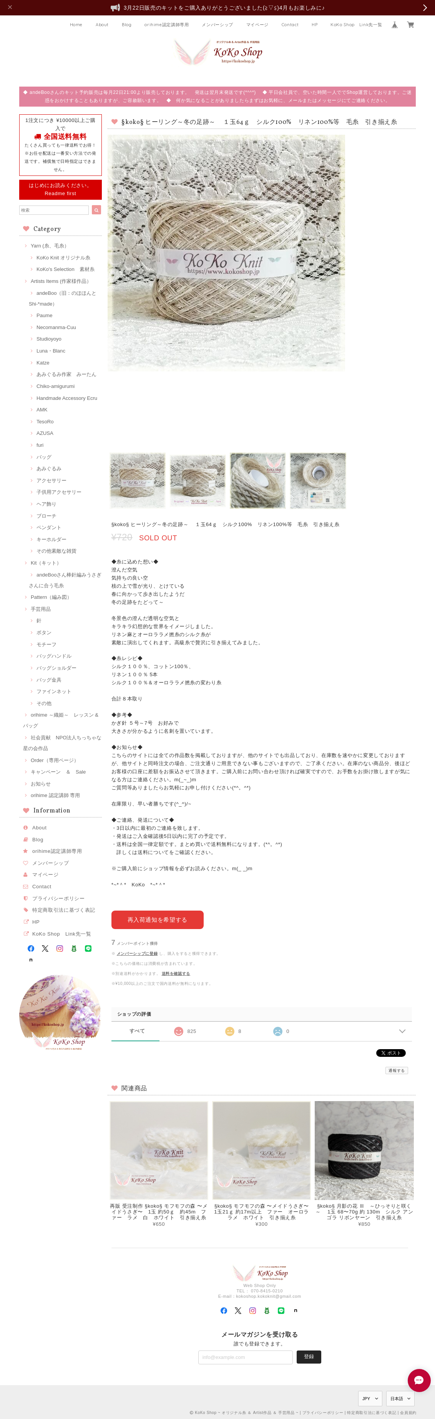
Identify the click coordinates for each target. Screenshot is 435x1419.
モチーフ (46, 644)
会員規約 (408, 1412)
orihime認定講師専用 (166, 24)
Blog (127, 24)
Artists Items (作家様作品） (61, 281)
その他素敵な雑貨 (56, 551)
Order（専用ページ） (55, 760)
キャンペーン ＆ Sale (58, 772)
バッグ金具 (49, 680)
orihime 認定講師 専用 (55, 795)
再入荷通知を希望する (157, 919)
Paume (45, 315)
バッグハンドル (54, 656)
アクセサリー (51, 480)
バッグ (44, 457)
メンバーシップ (217, 24)
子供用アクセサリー (59, 492)
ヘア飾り (46, 504)
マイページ (257, 24)
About (102, 24)
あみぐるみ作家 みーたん (66, 374)
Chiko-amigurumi (56, 386)
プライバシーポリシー (58, 898)
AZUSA (45, 433)
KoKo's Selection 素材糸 (66, 269)
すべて (137, 1030)
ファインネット (54, 691)
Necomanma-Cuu (56, 327)
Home (76, 24)
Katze (43, 363)
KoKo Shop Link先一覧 (356, 24)
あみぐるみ (49, 468)
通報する (397, 1070)
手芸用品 (41, 609)
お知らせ (41, 784)
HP (314, 24)
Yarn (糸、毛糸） (50, 246)
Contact (290, 24)
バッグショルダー (56, 668)
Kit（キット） (46, 563)
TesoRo (45, 422)
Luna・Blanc (51, 351)
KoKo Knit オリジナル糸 (63, 258)
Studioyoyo (49, 339)
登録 (309, 1356)
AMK (42, 410)
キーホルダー (51, 539)
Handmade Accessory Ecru (67, 398)
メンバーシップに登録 (137, 953)
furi (40, 445)
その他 (44, 703)
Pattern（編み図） (51, 597)
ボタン (44, 632)
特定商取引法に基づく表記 (63, 910)
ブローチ (46, 516)
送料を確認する (176, 973)
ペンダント (49, 527)
